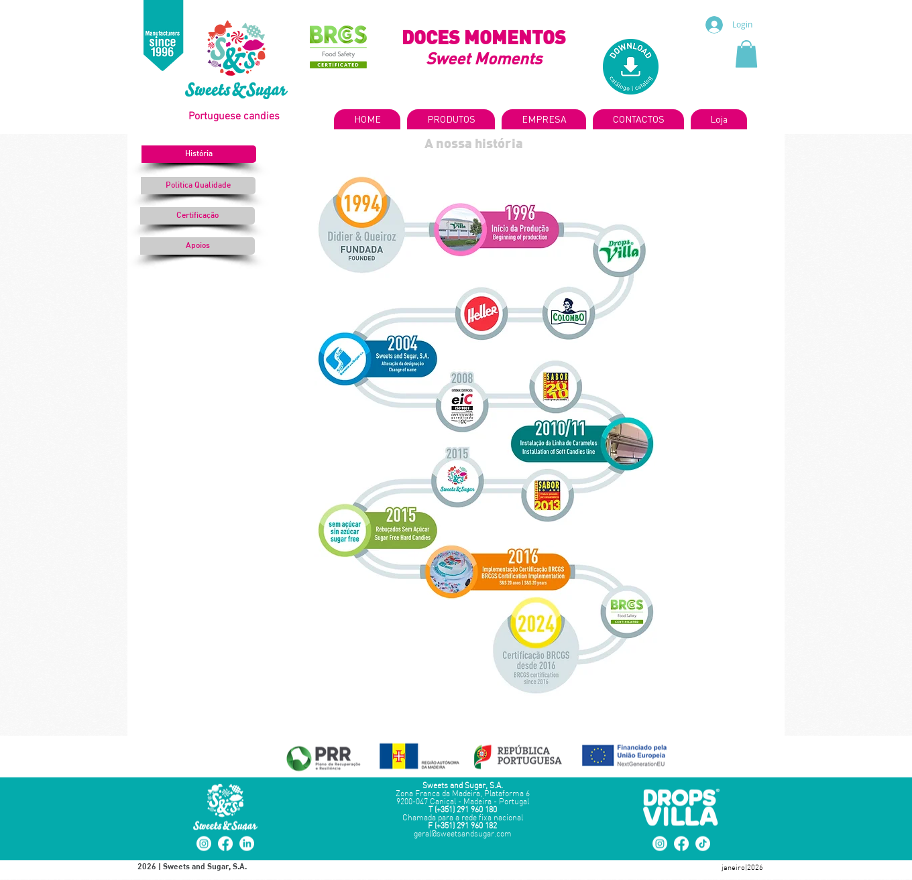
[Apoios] (197, 246)
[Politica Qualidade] (198, 185)
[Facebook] (225, 843)
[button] (746, 54)
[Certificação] (197, 216)
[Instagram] (203, 843)
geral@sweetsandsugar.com (463, 834)
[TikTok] (702, 843)
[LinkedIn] (246, 843)
